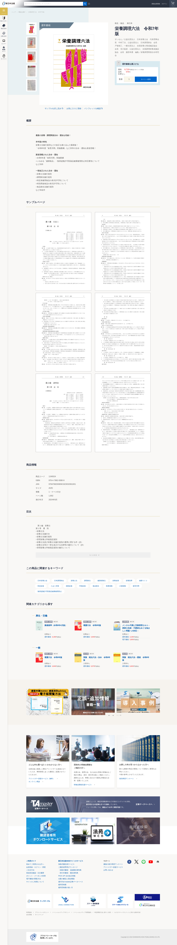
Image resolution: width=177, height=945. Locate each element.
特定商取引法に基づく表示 (102, 912)
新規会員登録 (156, 4)
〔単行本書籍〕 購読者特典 (68, 873)
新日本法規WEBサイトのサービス (70, 861)
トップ (14, 12)
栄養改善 (115, 580)
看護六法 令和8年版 (92, 625)
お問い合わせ (108, 870)
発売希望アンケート (126, 778)
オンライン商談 (34, 781)
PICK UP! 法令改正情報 (66, 876)
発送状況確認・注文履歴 (35, 873)
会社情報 (29, 914)
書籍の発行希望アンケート (113, 864)
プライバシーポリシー (42, 912)
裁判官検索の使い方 (65, 887)
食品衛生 (96, 586)
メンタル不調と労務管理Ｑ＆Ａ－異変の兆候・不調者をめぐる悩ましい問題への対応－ (136, 628)
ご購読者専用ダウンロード (68, 867)
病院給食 (69, 586)
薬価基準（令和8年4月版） (55, 625)
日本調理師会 (59, 580)
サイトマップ (39, 914)
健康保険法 (101, 580)
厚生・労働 (41, 615)
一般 (38, 648)
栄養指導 (129, 580)
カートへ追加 (146, 79)
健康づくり (143, 580)
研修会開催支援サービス (83, 785)
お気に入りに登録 (73, 108)
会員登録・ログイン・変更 (36, 867)
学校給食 (82, 586)
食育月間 (136, 586)
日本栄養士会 (42, 580)
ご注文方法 (30, 870)
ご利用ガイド (31, 861)
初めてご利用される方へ (35, 864)
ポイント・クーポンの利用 (36, 876)
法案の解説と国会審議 (66, 879)
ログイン (164, 4)
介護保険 (122, 586)
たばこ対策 (55, 586)
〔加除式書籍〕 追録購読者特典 (69, 870)
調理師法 (87, 580)
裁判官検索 (62, 885)
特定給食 (41, 586)
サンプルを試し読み (53, 108)
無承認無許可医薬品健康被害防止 (50, 591)
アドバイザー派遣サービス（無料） (41, 778)
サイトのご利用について (35, 882)
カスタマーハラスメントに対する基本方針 (127, 912)
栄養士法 (74, 580)
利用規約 (29, 912)
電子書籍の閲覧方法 (33, 879)
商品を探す (22, 12)
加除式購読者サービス (66, 864)
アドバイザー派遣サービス (113, 867)
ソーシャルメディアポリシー (61, 912)
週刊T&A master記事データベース (70, 882)
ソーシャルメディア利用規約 (82, 912)
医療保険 (109, 586)
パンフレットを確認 (92, 108)
